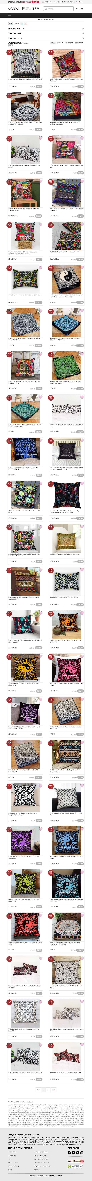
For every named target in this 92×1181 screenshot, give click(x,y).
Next (53, 1090)
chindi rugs (41, 1143)
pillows (54, 1143)
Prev (38, 1090)
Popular (60, 43)
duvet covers (54, 1120)
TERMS (37, 1170)
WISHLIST (48, 2)
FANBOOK (12, 1155)
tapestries (18, 1124)
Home (40, 19)
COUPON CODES (41, 1152)
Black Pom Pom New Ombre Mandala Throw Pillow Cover (25, 79)
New (53, 43)
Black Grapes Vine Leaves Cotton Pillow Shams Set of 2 (24, 295)
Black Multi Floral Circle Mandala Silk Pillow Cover (64, 554)
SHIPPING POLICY (41, 1163)
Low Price (69, 43)
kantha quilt (76, 1122)
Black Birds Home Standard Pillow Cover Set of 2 (64, 252)
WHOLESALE (13, 1163)
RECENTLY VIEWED (60, 2)
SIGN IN (71, 2)
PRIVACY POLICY (41, 1159)
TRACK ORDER (40, 1155)
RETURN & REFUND (42, 1166)
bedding (41, 1114)
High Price (79, 43)
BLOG (10, 1170)
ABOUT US (12, 1152)
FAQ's (10, 1159)
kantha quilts (12, 1144)
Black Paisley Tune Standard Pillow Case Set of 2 (64, 597)
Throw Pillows (49, 19)
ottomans (30, 1144)
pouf (70, 1122)
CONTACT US (13, 1166)
